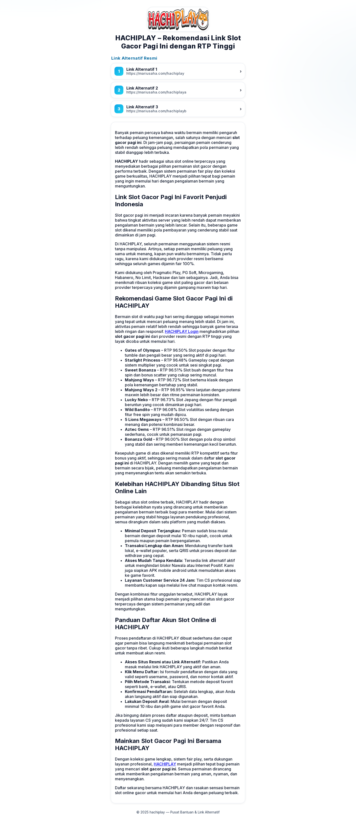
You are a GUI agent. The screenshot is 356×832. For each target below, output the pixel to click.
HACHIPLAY (165, 764)
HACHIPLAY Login (182, 331)
